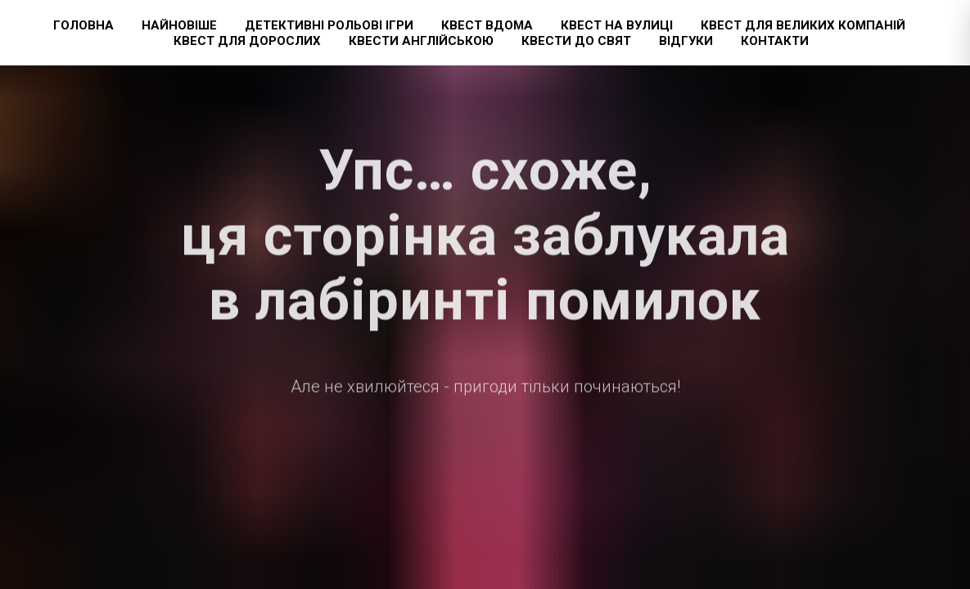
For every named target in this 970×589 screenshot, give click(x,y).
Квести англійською (421, 41)
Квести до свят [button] (576, 41)
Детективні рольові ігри (329, 25)
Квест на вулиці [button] (617, 25)
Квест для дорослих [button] (247, 41)
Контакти (775, 41)
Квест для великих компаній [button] (803, 25)
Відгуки (686, 41)
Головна (83, 25)
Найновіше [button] (179, 25)
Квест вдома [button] (487, 25)
